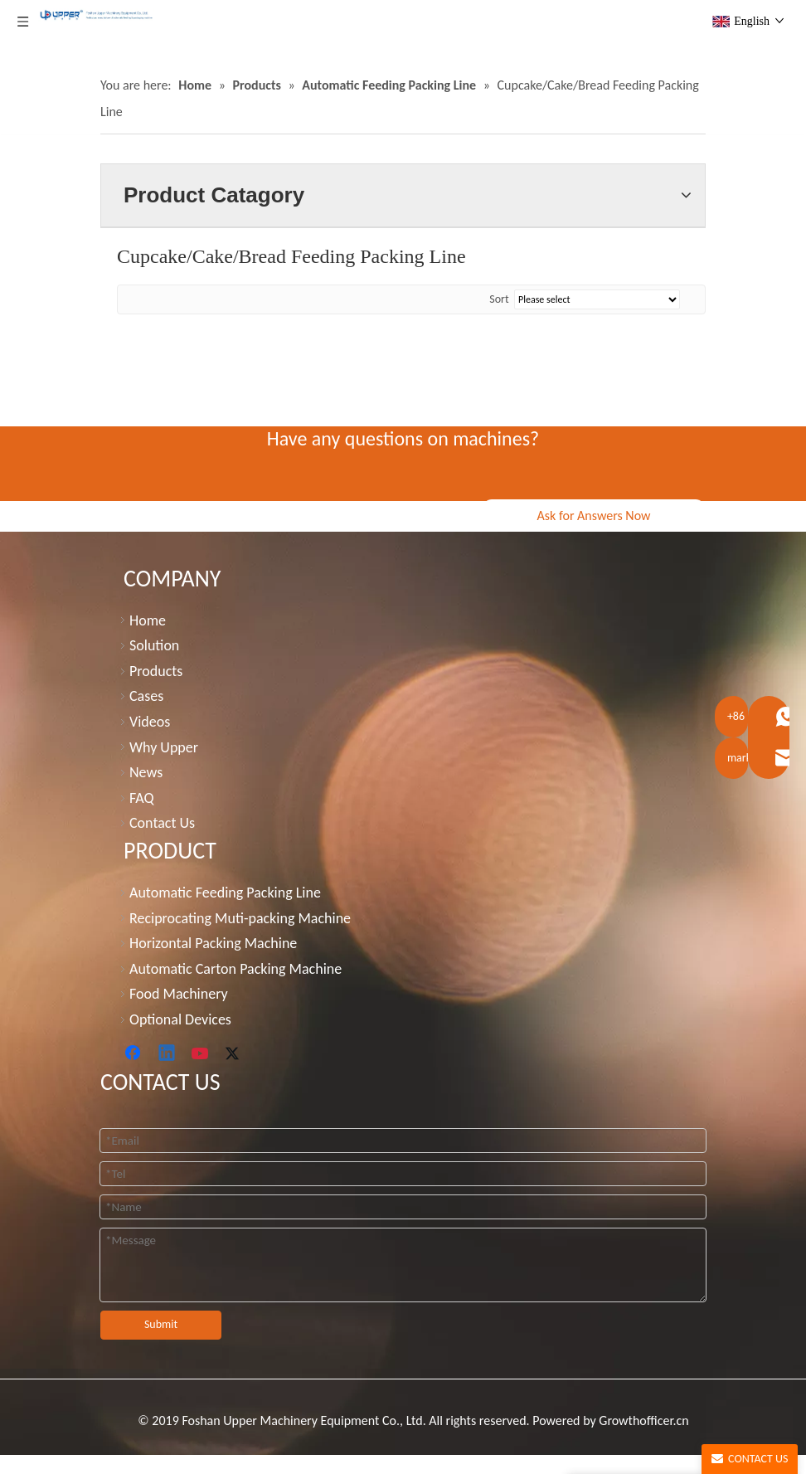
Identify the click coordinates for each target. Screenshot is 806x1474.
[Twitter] (234, 1054)
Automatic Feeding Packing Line (225, 892)
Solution (154, 645)
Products (155, 671)
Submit (160, 1324)
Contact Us (162, 823)
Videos (149, 722)
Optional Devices (180, 1019)
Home (147, 620)
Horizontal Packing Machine (213, 943)
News (146, 772)
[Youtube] (201, 1054)
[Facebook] (134, 1054)
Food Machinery (178, 994)
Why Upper (163, 747)
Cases (146, 696)
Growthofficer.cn (643, 1420)
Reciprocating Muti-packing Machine (240, 918)
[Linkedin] (167, 1054)
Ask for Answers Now (593, 515)
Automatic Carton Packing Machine (235, 969)
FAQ (141, 798)
